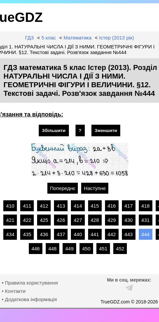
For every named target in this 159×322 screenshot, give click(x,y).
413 (61, 206)
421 (10, 220)
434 (10, 234)
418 (145, 206)
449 (69, 248)
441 (95, 234)
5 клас (48, 37)
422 (27, 220)
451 (103, 248)
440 (78, 234)
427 (78, 220)
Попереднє (63, 188)
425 (44, 220)
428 (95, 220)
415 (95, 206)
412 (44, 206)
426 (61, 220)
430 (129, 220)
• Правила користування (30, 283)
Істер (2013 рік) (116, 37)
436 (44, 234)
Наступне (95, 188)
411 (27, 206)
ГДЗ (29, 37)
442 (112, 234)
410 (10, 206)
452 (120, 248)
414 (78, 206)
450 (86, 248)
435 (27, 234)
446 (35, 248)
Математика (78, 37)
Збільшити (54, 130)
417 (129, 206)
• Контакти (14, 291)
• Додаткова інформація (29, 299)
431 (145, 220)
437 (61, 234)
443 (129, 234)
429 (112, 220)
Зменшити (106, 130)
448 (52, 248)
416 (112, 206)
